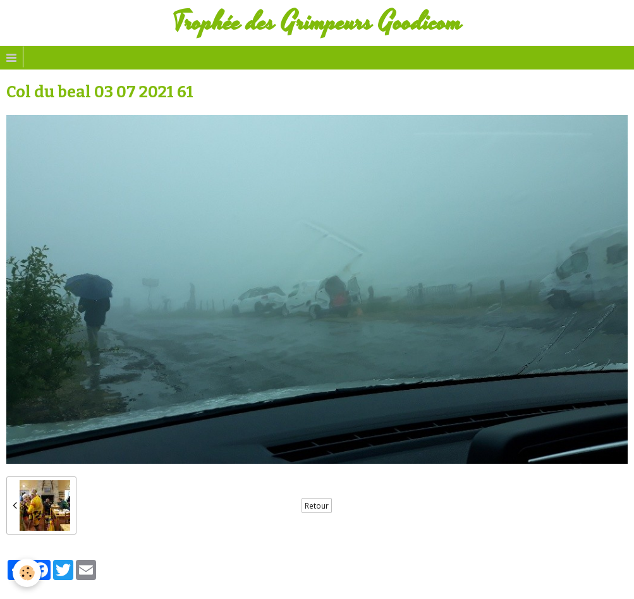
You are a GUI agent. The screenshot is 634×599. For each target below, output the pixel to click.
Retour (317, 505)
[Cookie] (27, 573)
